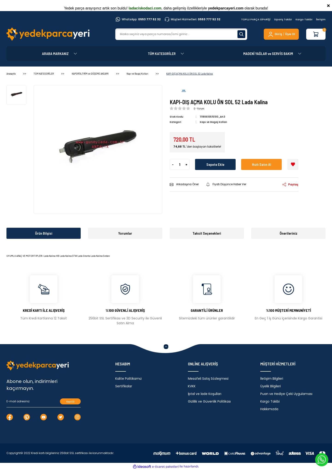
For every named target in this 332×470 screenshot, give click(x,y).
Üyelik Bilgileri (270, 386)
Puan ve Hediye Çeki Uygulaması (286, 393)
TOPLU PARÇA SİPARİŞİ (255, 19)
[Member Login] (274, 34)
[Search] (181, 34)
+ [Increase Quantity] (186, 164)
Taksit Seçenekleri (207, 233)
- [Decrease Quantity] (173, 164)
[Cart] (316, 34)
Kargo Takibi (304, 19)
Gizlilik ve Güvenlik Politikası (209, 401)
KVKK (192, 386)
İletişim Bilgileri (271, 378)
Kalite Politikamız (128, 378)
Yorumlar (125, 233)
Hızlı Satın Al (261, 164)
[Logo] (47, 34)
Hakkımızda (269, 409)
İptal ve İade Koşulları (204, 393)
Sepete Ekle (215, 164)
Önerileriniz (288, 233)
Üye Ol (290, 34)
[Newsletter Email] (43, 401)
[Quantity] (180, 164)
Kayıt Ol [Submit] (70, 401)
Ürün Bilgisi (43, 233)
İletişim (321, 19)
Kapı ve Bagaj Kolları (213, 122)
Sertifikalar (123, 386)
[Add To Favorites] (292, 164)
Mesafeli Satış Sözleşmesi (208, 378)
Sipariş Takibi (283, 19)
